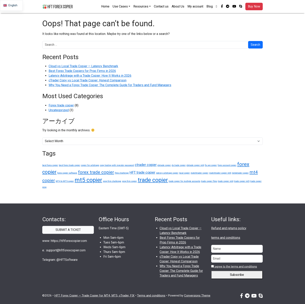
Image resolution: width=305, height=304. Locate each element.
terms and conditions (225, 238)
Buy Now (254, 6)
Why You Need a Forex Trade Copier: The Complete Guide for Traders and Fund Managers (110, 85)
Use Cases (120, 6)
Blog (209, 6)
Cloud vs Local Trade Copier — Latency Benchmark (83, 66)
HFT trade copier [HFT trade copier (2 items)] (142, 172)
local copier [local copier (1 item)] (184, 173)
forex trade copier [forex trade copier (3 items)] (96, 172)
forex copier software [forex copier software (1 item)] (67, 173)
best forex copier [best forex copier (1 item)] (50, 165)
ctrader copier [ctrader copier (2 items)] (146, 165)
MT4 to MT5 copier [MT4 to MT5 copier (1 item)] (65, 181)
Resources (140, 6)
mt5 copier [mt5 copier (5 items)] (88, 180)
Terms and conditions (151, 295)
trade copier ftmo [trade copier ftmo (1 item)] (209, 181)
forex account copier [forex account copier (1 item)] (227, 165)
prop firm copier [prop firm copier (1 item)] (129, 181)
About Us (178, 6)
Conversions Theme (197, 295)
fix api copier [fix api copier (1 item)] (211, 165)
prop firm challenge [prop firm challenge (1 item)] (112, 181)
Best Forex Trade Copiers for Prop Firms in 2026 (82, 71)
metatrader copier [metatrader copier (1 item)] (240, 173)
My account (195, 6)
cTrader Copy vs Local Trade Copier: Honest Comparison (87, 80)
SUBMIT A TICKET (68, 230)
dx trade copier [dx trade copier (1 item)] (179, 165)
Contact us (161, 6)
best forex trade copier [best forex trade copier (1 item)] (69, 165)
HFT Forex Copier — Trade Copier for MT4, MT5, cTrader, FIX (94, 295)
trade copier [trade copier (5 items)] (153, 180)
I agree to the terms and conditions (235, 266)
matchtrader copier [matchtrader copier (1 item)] (199, 173)
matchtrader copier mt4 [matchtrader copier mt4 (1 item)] (220, 173)
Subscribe (237, 274)
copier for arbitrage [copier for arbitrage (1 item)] (90, 165)
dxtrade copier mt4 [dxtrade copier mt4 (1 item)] (195, 165)
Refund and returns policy (228, 228)
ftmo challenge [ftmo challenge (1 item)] (122, 173)
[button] (216, 6)
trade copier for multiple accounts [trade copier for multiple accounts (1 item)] (184, 181)
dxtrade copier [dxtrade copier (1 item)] (164, 165)
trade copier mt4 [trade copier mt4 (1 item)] (225, 181)
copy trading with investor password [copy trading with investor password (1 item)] (117, 165)
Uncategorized (59, 110)
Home (105, 6)
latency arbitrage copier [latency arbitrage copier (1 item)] (167, 173)
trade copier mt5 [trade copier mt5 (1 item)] (241, 181)
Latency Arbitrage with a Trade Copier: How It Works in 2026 (90, 75)
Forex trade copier (61, 105)
